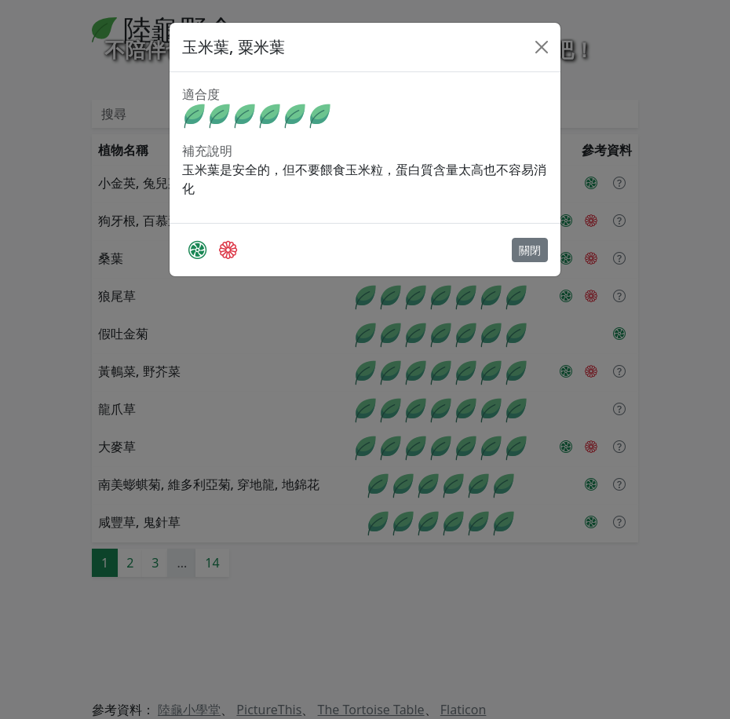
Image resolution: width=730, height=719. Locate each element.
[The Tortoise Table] (228, 249)
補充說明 (207, 150)
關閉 (530, 250)
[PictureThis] (197, 249)
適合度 (201, 94)
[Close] (541, 47)
